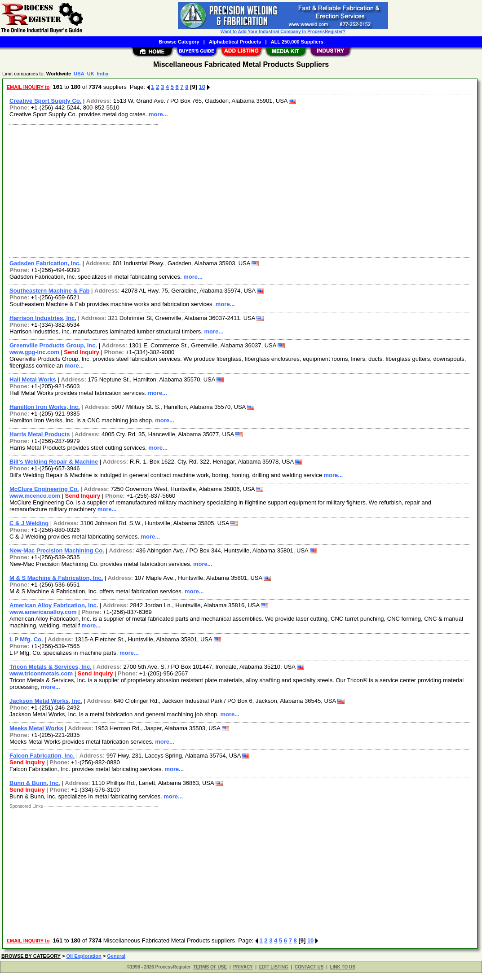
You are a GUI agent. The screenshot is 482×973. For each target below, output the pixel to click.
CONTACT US (309, 966)
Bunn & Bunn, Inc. (34, 783)
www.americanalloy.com (43, 612)
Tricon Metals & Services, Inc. (50, 666)
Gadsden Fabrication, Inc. (45, 263)
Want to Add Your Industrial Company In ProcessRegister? (283, 31)
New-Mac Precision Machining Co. (56, 550)
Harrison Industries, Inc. (42, 318)
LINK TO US (342, 966)
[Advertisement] (240, 190)
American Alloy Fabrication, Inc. (53, 605)
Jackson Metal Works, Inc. (45, 700)
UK (90, 73)
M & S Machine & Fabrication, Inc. (56, 577)
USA (79, 73)
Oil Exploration (83, 956)
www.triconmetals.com (41, 673)
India (103, 73)
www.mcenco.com (34, 495)
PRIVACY (243, 966)
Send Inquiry (81, 352)
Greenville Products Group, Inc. (53, 345)
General (116, 956)
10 (202, 86)
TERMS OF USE (210, 966)
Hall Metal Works (32, 379)
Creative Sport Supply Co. (45, 100)
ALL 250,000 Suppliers (297, 41)
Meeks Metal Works (36, 728)
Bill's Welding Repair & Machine (53, 461)
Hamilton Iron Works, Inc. (44, 406)
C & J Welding (29, 523)
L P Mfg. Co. (26, 639)
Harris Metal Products (39, 434)
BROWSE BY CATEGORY (31, 956)
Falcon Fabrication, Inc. (42, 755)
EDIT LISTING (273, 966)
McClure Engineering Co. (44, 489)
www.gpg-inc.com (34, 352)
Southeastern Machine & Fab (49, 290)
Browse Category (179, 41)
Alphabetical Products (235, 41)
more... (158, 114)
